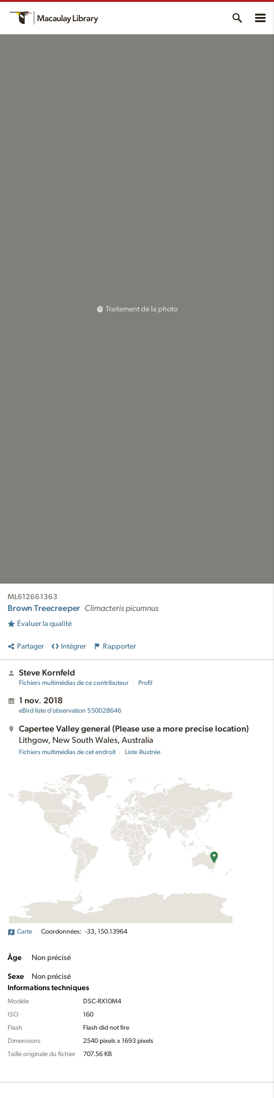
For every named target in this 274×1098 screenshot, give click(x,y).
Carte (20, 931)
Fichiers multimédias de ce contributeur (74, 683)
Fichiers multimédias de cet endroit (67, 752)
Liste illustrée (142, 752)
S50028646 (70, 711)
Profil (145, 683)
